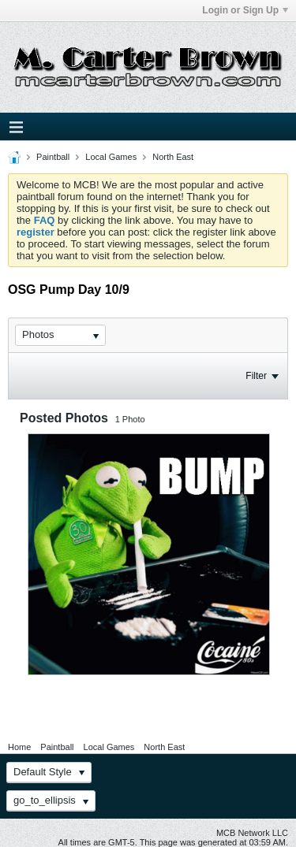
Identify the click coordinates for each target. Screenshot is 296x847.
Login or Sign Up (245, 10)
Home (19, 747)
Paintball (52, 157)
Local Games (111, 157)
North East (172, 157)
